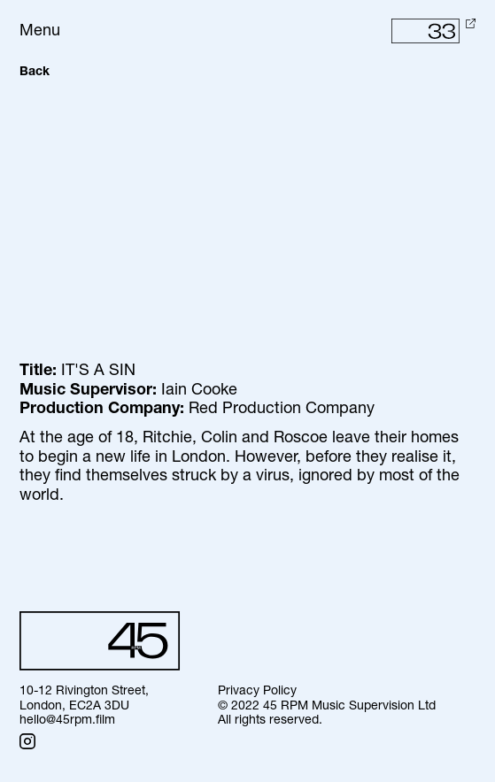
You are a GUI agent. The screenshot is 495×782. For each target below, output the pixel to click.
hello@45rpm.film (67, 720)
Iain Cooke (199, 390)
